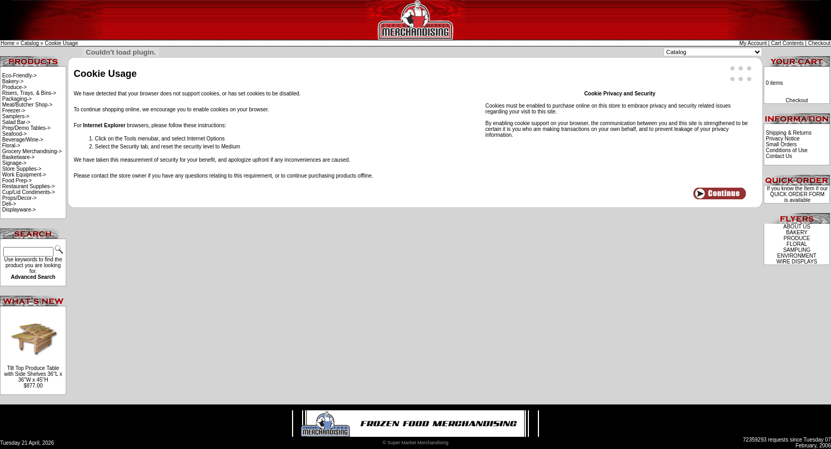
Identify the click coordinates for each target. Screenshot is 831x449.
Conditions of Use (787, 150)
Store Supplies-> (21, 169)
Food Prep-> (17, 180)
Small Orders (781, 144)
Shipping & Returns (788, 133)
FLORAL (796, 244)
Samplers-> (15, 116)
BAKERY (796, 232)
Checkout (819, 43)
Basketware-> (18, 157)
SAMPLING (797, 250)
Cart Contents (787, 43)
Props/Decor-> (19, 198)
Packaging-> (17, 99)
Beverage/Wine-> (22, 140)
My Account (753, 43)
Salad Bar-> (16, 122)
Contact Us (779, 156)
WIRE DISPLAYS (796, 262)
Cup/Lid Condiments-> (28, 192)
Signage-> (14, 163)
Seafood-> (14, 134)
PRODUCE (796, 238)
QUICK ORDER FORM (797, 194)
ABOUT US (796, 227)
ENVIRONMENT (797, 256)
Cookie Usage (61, 43)
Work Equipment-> (24, 175)
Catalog (30, 43)
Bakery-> (12, 81)
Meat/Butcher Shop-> (27, 105)
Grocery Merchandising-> (32, 151)
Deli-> (9, 204)
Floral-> (11, 145)
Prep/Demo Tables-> (26, 128)
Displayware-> (19, 210)
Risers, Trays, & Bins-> (29, 93)
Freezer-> (13, 110)
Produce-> (14, 87)
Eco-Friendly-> (19, 75)
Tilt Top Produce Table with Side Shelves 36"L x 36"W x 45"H (33, 374)
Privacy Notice (783, 139)
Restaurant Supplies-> (28, 186)
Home (8, 43)
